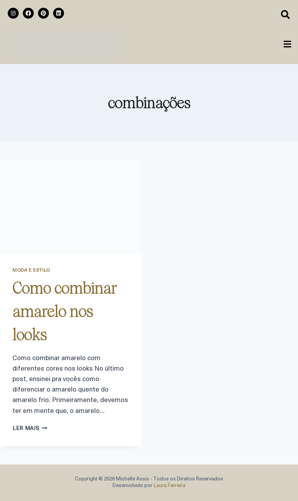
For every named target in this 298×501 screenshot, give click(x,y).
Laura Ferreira (169, 485)
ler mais (29, 428)
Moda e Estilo (31, 270)
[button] (287, 45)
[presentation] (70, 207)
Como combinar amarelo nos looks (64, 311)
